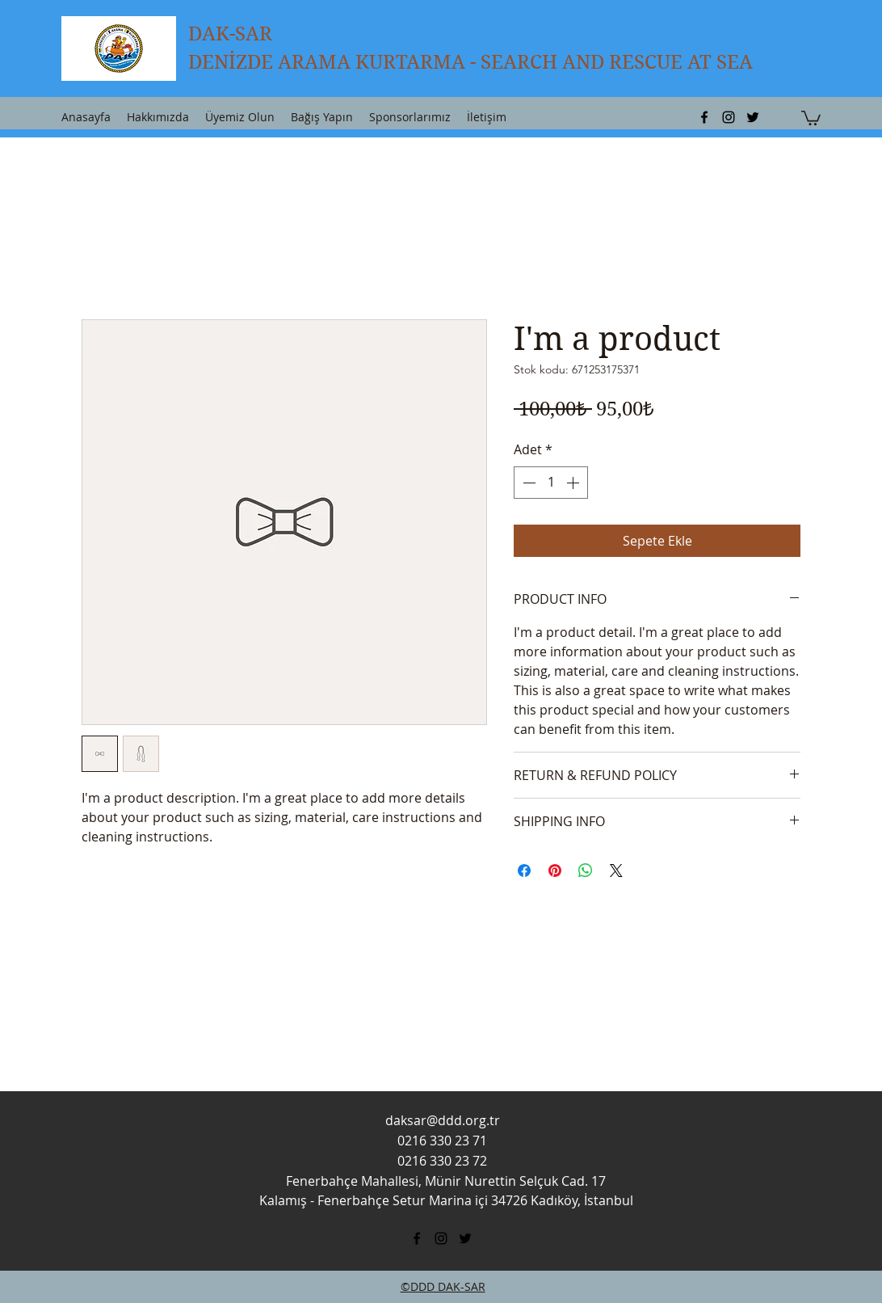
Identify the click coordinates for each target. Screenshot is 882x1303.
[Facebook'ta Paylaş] (524, 870)
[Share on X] (616, 870)
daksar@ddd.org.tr (442, 1120)
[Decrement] (527, 482)
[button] (811, 117)
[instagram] (728, 117)
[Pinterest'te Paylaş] (555, 870)
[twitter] (753, 117)
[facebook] (704, 117)
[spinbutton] (551, 482)
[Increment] (574, 482)
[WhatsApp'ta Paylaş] (585, 870)
